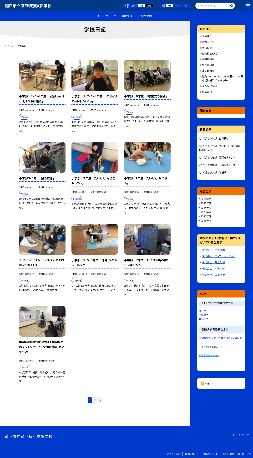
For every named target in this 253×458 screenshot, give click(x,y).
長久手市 (204, 318)
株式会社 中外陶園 (213, 250)
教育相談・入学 (210, 53)
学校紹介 (207, 36)
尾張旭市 (204, 314)
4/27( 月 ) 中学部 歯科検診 (214, 138)
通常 (133, 5)
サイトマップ (242, 435)
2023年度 (206, 212)
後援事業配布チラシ (209, 355)
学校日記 (127, 16)
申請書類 (207, 91)
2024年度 (206, 208)
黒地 (149, 5)
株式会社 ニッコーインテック (218, 256)
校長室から (208, 42)
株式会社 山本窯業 (213, 275)
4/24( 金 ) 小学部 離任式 (212, 172)
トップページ (108, 16)
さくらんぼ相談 (210, 86)
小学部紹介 (208, 59)
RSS (207, 383)
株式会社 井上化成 (213, 262)
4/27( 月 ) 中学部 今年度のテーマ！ (218, 165)
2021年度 (206, 221)
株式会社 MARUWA (213, 268)
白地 (141, 5)
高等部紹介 (208, 70)
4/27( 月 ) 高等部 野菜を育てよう (217, 157)
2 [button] (95, 400)
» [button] (100, 400)
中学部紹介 (208, 65)
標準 (170, 5)
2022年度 (206, 216)
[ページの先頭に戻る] (249, 454)
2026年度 (206, 199)
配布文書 (146, 16)
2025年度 (206, 203)
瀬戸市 (202, 310)
